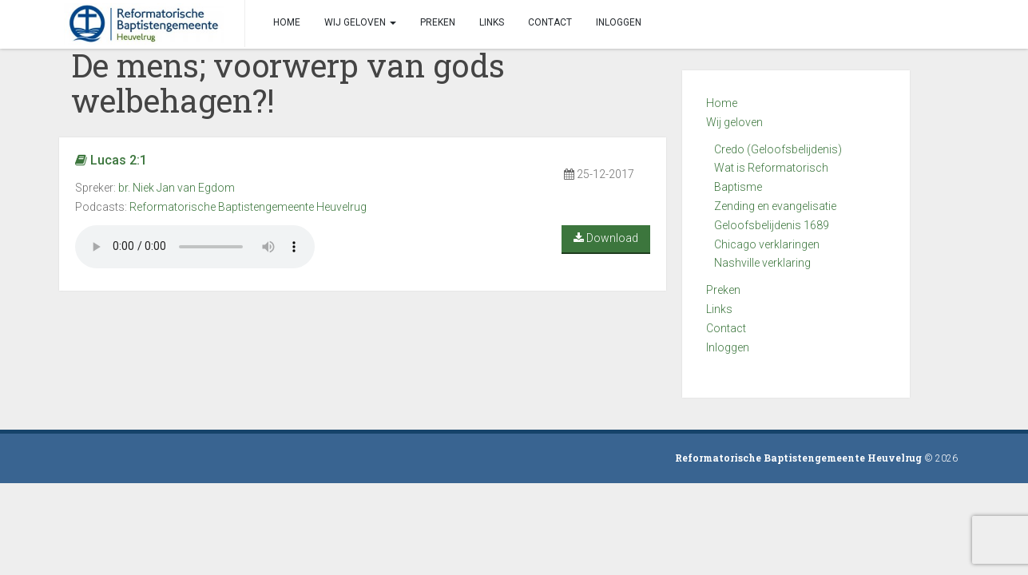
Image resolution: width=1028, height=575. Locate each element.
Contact (726, 328)
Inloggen (727, 347)
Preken (723, 290)
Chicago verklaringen (767, 244)
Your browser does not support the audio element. (195, 246)
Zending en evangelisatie (775, 206)
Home (721, 103)
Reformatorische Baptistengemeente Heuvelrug (248, 206)
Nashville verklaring (762, 262)
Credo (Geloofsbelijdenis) (778, 149)
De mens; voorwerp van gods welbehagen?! (288, 82)
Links (719, 309)
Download (606, 238)
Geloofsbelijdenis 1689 (771, 225)
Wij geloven (734, 122)
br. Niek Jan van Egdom (176, 187)
